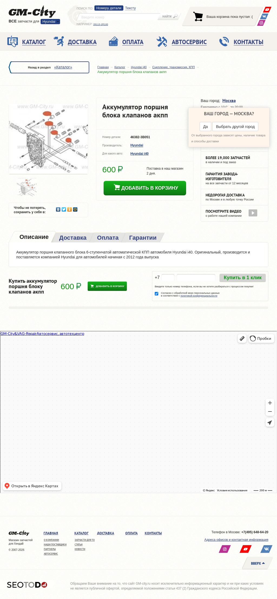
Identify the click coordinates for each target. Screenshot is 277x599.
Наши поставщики (55, 544)
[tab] (33, 237)
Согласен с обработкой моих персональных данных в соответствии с (190, 294)
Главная (103, 67)
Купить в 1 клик (243, 277)
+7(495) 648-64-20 (254, 532)
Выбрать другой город (235, 126)
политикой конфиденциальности (198, 295)
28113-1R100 (100, 24)
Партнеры (50, 549)
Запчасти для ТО (85, 539)
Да (205, 126)
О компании (51, 539)
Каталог (119, 67)
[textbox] (118, 16)
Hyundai (48, 21)
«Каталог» (63, 67)
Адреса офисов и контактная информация (236, 540)
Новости (80, 549)
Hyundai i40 (139, 67)
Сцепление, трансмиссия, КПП (173, 67)
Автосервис (51, 553)
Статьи (79, 544)
